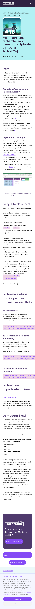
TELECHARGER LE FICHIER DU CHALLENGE (16, 555)
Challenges (13, 12)
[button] (30, 3)
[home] (8, 3)
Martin (11, 167)
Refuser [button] (17, 604)
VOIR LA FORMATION (12, 541)
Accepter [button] (17, 599)
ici (15, 130)
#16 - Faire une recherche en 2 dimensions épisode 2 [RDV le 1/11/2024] (16, 14)
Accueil (5, 12)
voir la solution (16, 562)
